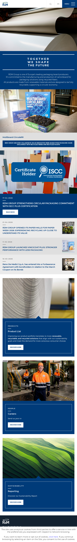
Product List (14, 331)
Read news (10, 212)
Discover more (15, 347)
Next (73, 111)
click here (53, 537)
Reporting (13, 491)
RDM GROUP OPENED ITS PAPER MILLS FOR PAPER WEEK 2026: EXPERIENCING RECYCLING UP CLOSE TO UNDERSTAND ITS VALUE (30, 230)
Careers (12, 414)
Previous (4, 111)
